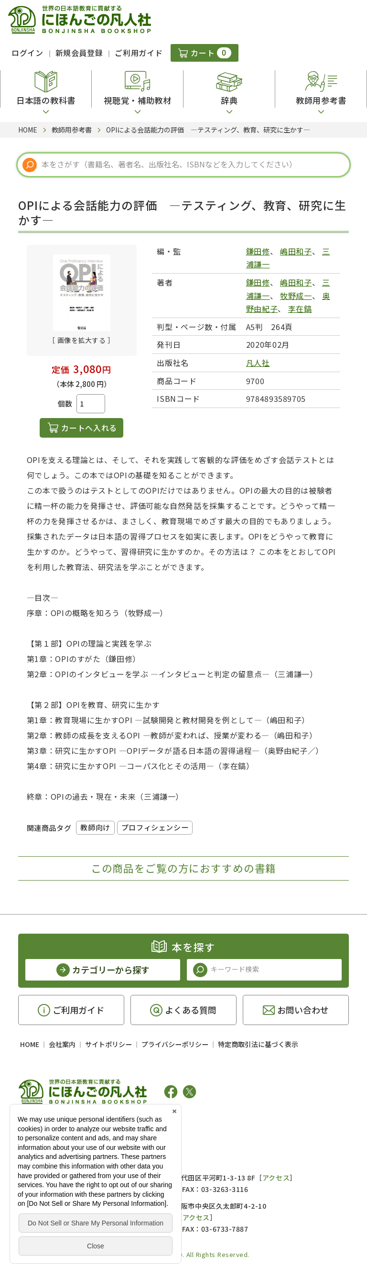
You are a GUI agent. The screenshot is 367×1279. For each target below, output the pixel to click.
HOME (29, 1044)
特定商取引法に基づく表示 (258, 1044)
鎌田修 (258, 251)
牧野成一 (296, 295)
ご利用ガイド (138, 52)
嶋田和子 (296, 251)
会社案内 (62, 1044)
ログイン (27, 52)
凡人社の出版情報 (57, 1121)
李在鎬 (300, 308)
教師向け (95, 827)
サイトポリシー (108, 1044)
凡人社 (258, 362)
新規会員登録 (79, 52)
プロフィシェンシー (154, 827)
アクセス (276, 1177)
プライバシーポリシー (174, 1044)
